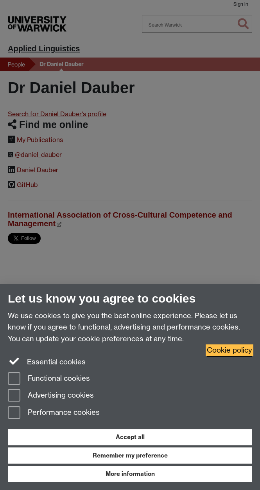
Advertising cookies (51, 396)
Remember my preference (130, 455)
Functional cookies (49, 379)
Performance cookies (54, 413)
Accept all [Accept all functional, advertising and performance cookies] (130, 437)
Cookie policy (229, 350)
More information (130, 473)
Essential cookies (47, 361)
